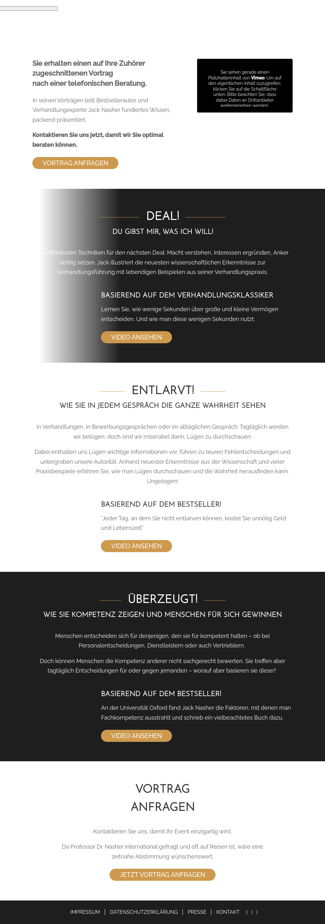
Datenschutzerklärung (144, 912)
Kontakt (228, 912)
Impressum (85, 912)
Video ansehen (136, 337)
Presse (197, 912)
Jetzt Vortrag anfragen (162, 875)
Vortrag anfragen (75, 163)
